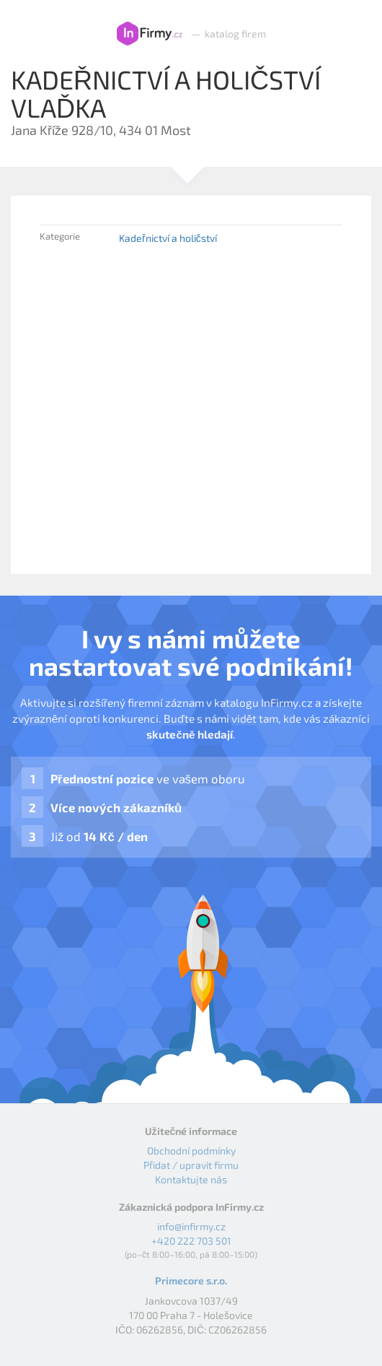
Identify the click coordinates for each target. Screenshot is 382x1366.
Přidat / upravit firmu (191, 1165)
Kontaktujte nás (191, 1179)
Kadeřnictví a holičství (168, 238)
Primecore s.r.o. (191, 1280)
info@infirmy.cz (191, 1226)
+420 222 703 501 (191, 1241)
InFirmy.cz (149, 34)
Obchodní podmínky (191, 1150)
